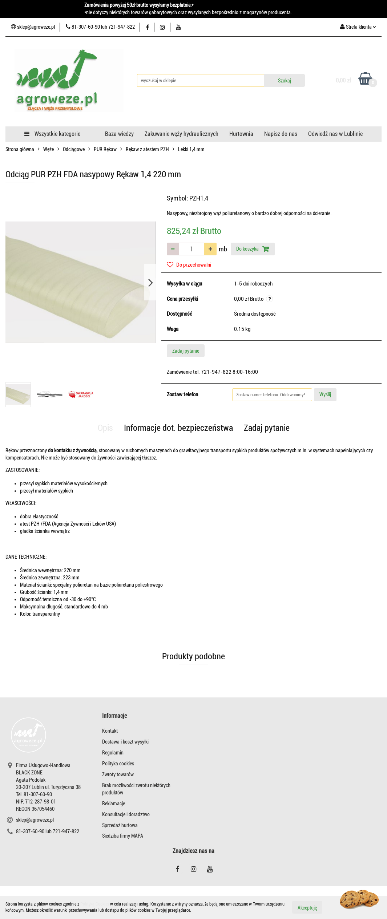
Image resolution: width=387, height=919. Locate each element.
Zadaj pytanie (185, 351)
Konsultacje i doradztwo (126, 814)
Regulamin (113, 753)
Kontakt (110, 731)
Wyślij (325, 394)
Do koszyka (252, 248)
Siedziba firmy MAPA (122, 836)
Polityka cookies (118, 763)
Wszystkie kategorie (52, 133)
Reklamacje (113, 803)
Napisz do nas (280, 133)
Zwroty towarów (118, 774)
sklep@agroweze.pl (35, 820)
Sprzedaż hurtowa (120, 825)
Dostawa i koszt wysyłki (125, 742)
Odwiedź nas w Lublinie (335, 133)
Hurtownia (241, 133)
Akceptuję (307, 907)
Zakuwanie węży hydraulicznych (181, 133)
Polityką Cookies (94, 904)
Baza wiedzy (119, 133)
